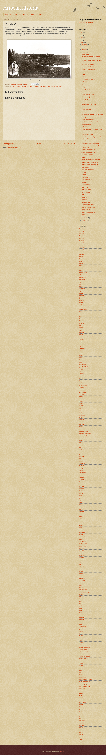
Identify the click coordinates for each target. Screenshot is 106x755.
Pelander (81, 523)
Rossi (80, 569)
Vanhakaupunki (83, 677)
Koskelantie (30, 86)
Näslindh (81, 509)
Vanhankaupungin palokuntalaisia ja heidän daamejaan (90, 57)
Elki (79, 318)
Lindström (81, 477)
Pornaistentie (82, 537)
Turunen (81, 670)
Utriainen (81, 674)
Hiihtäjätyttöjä (84, 87)
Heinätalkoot (84, 140)
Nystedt (53, 86)
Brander (81, 307)
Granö (80, 341)
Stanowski (81, 610)
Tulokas (81, 665)
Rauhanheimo (82, 559)
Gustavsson (82, 348)
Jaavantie (81, 387)
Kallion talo (84, 182)
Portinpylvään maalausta (87, 134)
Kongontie (81, 419)
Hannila (81, 353)
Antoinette (81, 268)
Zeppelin (81, 734)
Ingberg (81, 378)
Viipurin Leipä (82, 702)
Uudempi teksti (8, 144)
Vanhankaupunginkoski (84, 681)
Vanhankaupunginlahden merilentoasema (89, 684)
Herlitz (80, 355)
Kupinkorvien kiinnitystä (87, 154)
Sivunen (81, 601)
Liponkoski (81, 479)
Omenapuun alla (85, 202)
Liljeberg (81, 468)
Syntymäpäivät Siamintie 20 (88, 204)
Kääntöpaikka (82, 445)
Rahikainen (81, 548)
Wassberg (81, 723)
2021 (81, 35)
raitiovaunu (81, 550)
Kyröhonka (81, 440)
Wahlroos (81, 718)
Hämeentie (23, 86)
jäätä (80, 408)
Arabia (80, 270)
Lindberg (81, 474)
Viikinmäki (81, 697)
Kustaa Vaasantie (83, 435)
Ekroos (80, 314)
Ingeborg (81, 380)
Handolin (81, 350)
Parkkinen (81, 516)
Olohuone (81, 511)
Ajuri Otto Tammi (85, 99)
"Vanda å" (84, 84)
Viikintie (81, 700)
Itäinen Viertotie (85, 54)
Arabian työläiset (85, 209)
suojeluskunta (82, 626)
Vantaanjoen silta (85, 92)
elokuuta (84, 47)
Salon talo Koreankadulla (87, 169)
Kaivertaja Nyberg (86, 124)
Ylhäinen (81, 732)
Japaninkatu (82, 389)
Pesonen (81, 527)
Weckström (81, 725)
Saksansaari (82, 580)
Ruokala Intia (82, 573)
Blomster (81, 302)
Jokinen (81, 396)
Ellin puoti (81, 323)
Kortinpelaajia (84, 167)
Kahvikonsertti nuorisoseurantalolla (90, 122)
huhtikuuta (84, 52)
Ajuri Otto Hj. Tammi (86, 89)
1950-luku (81, 245)
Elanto (80, 316)
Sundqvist (81, 619)
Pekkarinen (81, 520)
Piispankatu (82, 532)
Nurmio (80, 495)
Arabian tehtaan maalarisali (88, 152)
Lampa (80, 454)
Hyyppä (81, 369)
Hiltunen (81, 360)
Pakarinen (81, 514)
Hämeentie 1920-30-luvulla (88, 212)
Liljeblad (81, 470)
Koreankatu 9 (84, 197)
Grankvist (81, 339)
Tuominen (81, 668)
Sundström (81, 622)
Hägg (80, 371)
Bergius (81, 291)
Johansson (81, 394)
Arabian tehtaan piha (86, 109)
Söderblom (81, 631)
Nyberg (80, 498)
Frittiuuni (83, 132)
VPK (80, 716)
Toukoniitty (81, 663)
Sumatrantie (82, 617)
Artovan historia (20, 8)
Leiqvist (81, 461)
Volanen (81, 711)
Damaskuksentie (83, 309)
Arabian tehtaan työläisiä (87, 119)
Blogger (62, 751)
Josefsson (81, 399)
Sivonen (81, 599)
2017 (81, 40)
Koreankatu (82, 422)
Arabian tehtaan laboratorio (88, 107)
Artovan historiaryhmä (86, 22)
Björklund (81, 298)
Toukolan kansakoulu (84, 645)
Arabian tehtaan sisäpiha (87, 94)
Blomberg (81, 300)
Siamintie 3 (84, 174)
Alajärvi (80, 258)
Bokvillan (81, 304)
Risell (80, 564)
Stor (80, 615)
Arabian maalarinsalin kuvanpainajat (90, 159)
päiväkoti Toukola (83, 546)
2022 (81, 32)
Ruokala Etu (82, 571)
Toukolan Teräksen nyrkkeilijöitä (89, 162)
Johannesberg (82, 392)
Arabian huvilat (82, 275)
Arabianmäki (82, 279)
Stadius (80, 608)
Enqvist (80, 325)
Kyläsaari (81, 438)
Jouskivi (81, 401)
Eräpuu (80, 330)
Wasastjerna (82, 720)
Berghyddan (82, 288)
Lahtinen (81, 452)
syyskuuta (84, 44)
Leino (80, 458)
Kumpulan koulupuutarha (85, 429)
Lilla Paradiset (82, 472)
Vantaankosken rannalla (87, 64)
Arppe (80, 282)
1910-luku (13, 86)
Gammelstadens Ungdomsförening (87, 337)
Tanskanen (81, 635)
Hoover (80, 362)
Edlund (80, 311)
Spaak (80, 605)
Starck (80, 612)
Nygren (80, 502)
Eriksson (81, 327)
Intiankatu (81, 383)
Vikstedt (81, 704)
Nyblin (80, 500)
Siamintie (81, 587)
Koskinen (81, 426)
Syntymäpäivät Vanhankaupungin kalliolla (92, 114)
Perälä (80, 525)
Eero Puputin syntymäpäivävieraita (90, 143)
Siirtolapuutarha (83, 589)
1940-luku (81, 242)
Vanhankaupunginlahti (84, 686)
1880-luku (81, 229)
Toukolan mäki (82, 654)
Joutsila (81, 403)
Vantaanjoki (82, 688)
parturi (80, 518)
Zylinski (80, 736)
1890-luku (81, 231)
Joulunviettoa (84, 77)
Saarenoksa (82, 578)
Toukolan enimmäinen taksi (88, 207)
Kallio (80, 410)
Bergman (81, 293)
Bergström (81, 295)
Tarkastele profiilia (83, 24)
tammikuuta (85, 220)
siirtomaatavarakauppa (84, 592)
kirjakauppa (82, 415)
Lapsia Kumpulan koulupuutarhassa (90, 112)
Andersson (81, 263)
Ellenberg (81, 321)
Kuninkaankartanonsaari (40, 86)
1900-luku (81, 233)
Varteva (80, 693)
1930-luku (81, 240)
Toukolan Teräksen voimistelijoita (89, 164)
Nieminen (81, 491)
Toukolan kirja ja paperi (84, 647)
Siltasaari (81, 594)
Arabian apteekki (83, 272)
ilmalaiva (81, 376)
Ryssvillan (58, 86)
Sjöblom (81, 603)
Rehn (80, 562)
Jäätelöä (81, 406)
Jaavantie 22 (84, 214)
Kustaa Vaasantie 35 (86, 179)
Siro (80, 596)
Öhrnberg (81, 741)
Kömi (80, 447)
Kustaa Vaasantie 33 (86, 184)
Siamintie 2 (84, 172)
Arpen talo (84, 199)
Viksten (80, 707)
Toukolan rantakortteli (84, 656)
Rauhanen (81, 557)
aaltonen (81, 252)
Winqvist (81, 727)
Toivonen (81, 640)
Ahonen (81, 256)
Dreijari (83, 157)
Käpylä (48, 86)
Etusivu (8, 15)
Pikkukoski (81, 534)
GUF (80, 346)
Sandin (80, 585)
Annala (80, 265)
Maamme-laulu (82, 484)
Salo (80, 583)
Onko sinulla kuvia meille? (24, 15)
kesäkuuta (84, 49)
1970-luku (81, 249)
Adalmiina (81, 254)
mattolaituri (81, 486)
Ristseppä (81, 566)
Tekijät (40, 15)
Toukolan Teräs (82, 658)
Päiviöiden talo (82, 541)
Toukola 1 (83, 74)
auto (80, 284)
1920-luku (81, 238)
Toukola (81, 642)
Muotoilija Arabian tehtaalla (88, 149)
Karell (80, 412)
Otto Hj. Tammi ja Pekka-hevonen (90, 97)
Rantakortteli (82, 555)
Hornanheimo (82, 364)
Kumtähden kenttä (83, 431)
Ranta (80, 553)
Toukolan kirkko (83, 649)
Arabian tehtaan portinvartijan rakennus (91, 129)
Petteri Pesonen (85, 187)
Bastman (81, 286)
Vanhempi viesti (69, 144)
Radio (83, 194)
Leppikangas (82, 463)
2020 (81, 37)
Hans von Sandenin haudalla (88, 102)
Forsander (81, 334)
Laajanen (81, 449)
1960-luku (81, 247)
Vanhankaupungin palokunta (86, 679)
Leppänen (81, 465)
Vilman (80, 709)
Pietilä (80, 530)
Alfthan (18, 86)
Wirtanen (81, 730)
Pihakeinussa (84, 177)
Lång (80, 481)
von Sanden (82, 714)
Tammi (80, 633)
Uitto (80, 672)
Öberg (80, 739)
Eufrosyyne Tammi (86, 117)
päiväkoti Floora (83, 543)
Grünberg (81, 343)
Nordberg (81, 493)
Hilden (80, 357)
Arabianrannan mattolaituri (88, 69)
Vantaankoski (82, 690)
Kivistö (80, 417)
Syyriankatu (82, 629)
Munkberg (81, 488)
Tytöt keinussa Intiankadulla (88, 104)
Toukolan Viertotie (86, 189)
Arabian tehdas (82, 277)
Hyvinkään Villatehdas (84, 367)
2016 (81, 42)
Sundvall (81, 624)
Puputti (80, 539)
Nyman (80, 504)
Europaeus (81, 332)
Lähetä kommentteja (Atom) (13, 147)
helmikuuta (85, 218)
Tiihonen (81, 638)
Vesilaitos (81, 695)
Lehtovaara (81, 456)
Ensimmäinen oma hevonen (88, 79)
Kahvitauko (84, 72)
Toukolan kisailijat (83, 651)
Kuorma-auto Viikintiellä (87, 67)
